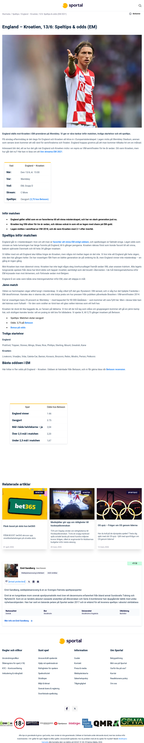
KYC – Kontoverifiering (12, 668)
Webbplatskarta (81, 673)
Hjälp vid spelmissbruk (48, 663)
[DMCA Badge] (6, 723)
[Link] (24, 504)
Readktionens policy (119, 678)
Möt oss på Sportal (118, 663)
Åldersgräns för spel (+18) (13, 663)
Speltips (15, 14)
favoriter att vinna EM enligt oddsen (71, 242)
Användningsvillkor (10, 658)
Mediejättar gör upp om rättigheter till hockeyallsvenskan (70, 524)
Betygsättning (116, 658)
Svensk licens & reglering (48, 688)
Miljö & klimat (44, 683)
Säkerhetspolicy (81, 678)
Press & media (80, 668)
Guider (77, 658)
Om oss (113, 683)
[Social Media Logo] (67, 708)
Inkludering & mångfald (12, 673)
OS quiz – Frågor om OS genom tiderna (118, 525)
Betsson (29, 323)
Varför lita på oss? (118, 668)
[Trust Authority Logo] (32, 723)
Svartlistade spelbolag (48, 693)
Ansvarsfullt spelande (47, 658)
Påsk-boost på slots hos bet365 (19, 526)
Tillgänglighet (80, 683)
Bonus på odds (18, 327)
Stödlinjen (42, 678)
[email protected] (16, 581)
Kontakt (77, 663)
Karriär (113, 673)
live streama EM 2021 (51, 151)
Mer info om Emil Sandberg (18, 621)
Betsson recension (115, 369)
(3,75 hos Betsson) (39, 199)
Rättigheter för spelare (48, 668)
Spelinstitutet (44, 673)
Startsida (6, 14)
